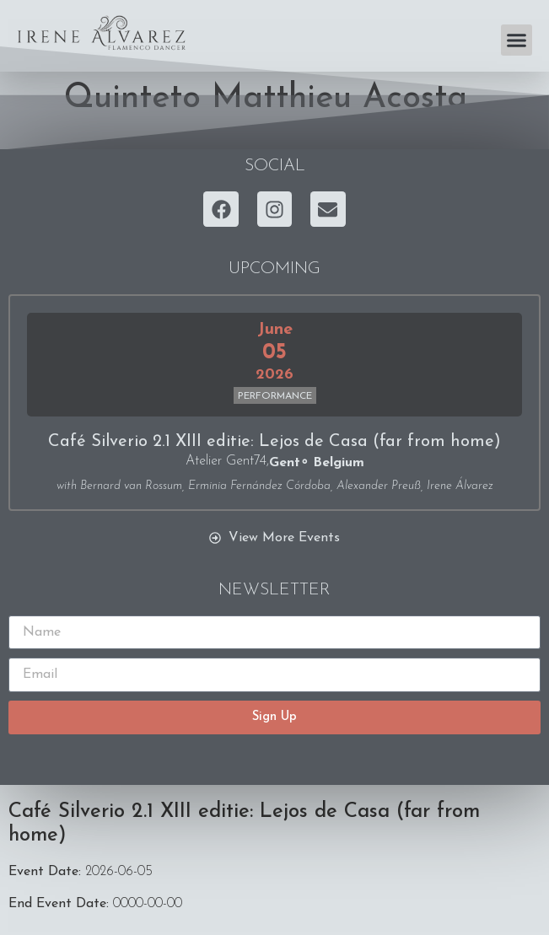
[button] (517, 40)
